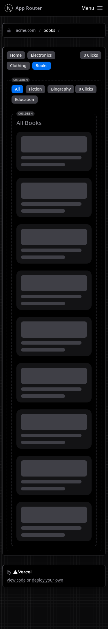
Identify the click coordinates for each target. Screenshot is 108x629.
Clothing (18, 65)
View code (16, 580)
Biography (61, 89)
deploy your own (47, 580)
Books (42, 65)
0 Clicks (91, 55)
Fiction (35, 89)
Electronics (41, 55)
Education (24, 99)
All (17, 89)
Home (16, 55)
